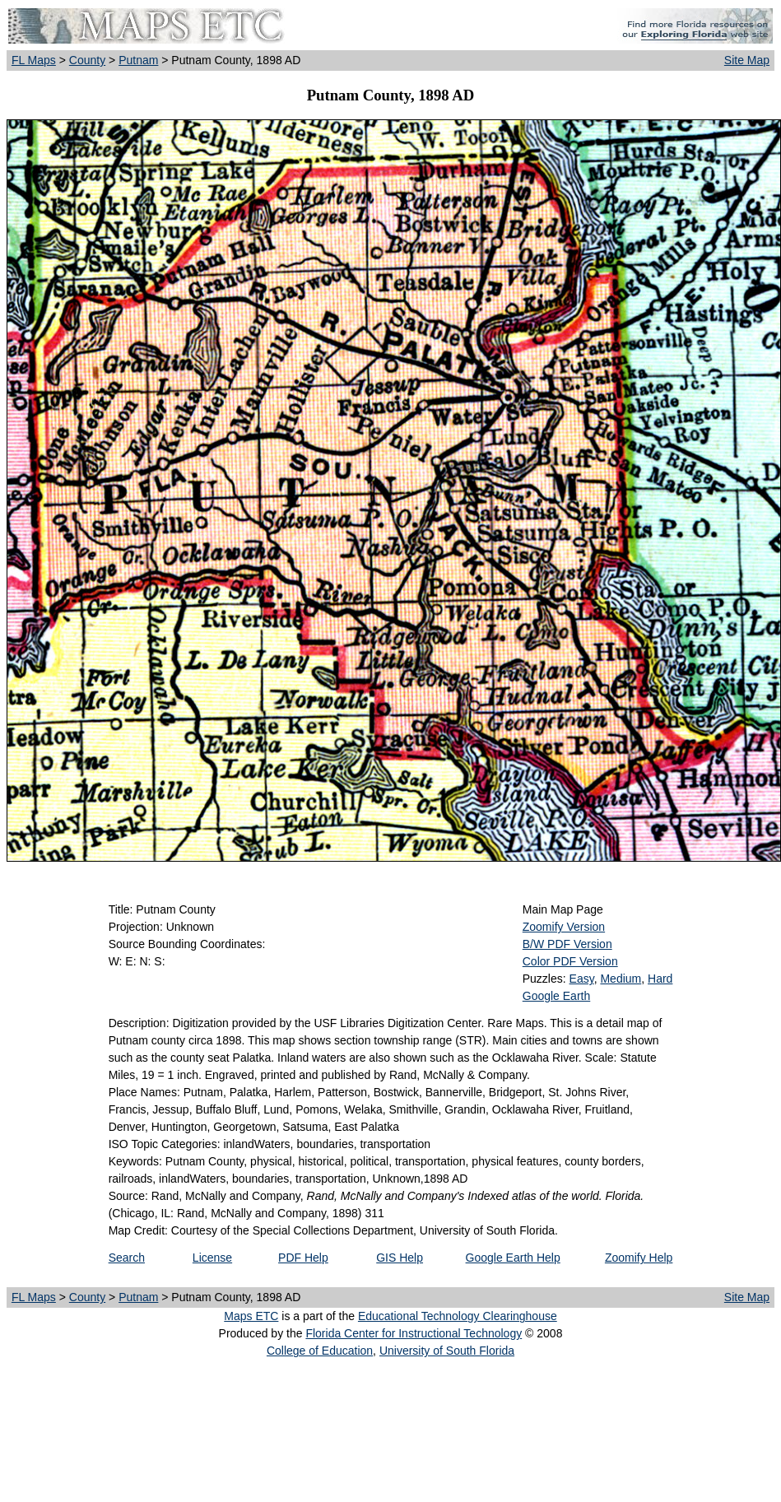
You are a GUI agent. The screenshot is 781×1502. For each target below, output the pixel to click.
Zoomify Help (638, 1257)
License (212, 1257)
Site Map (746, 60)
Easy (581, 978)
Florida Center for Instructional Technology (413, 1333)
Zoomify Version (564, 926)
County (87, 60)
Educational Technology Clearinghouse (457, 1316)
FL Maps (34, 60)
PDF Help (303, 1257)
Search (127, 1257)
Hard (660, 978)
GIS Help (399, 1257)
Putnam (138, 60)
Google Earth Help (513, 1257)
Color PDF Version (570, 961)
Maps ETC (251, 1316)
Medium (620, 978)
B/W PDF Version (567, 944)
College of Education (320, 1350)
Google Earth (557, 995)
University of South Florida (446, 1350)
